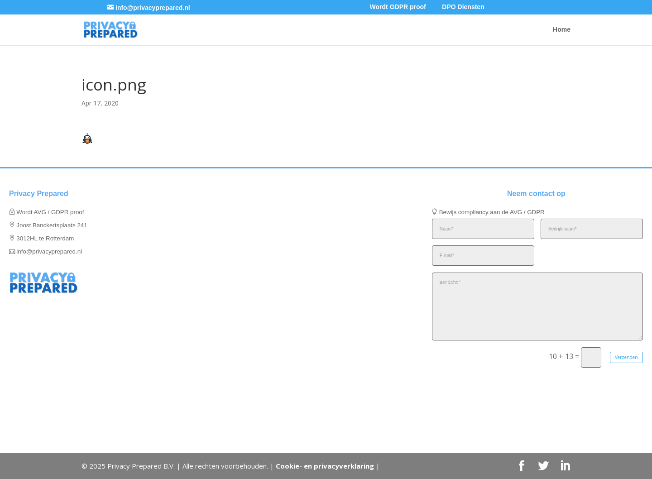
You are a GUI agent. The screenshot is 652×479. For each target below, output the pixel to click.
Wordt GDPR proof (398, 7)
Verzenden (626, 357)
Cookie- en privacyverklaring (325, 465)
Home (561, 29)
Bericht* (537, 306)
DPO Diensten (463, 7)
